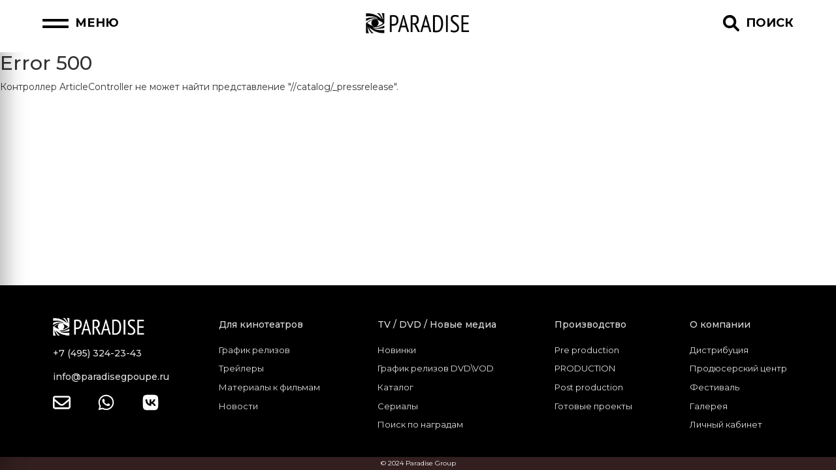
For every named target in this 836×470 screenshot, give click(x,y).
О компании (720, 324)
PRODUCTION (585, 368)
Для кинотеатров (261, 324)
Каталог (395, 387)
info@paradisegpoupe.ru (111, 377)
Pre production (587, 350)
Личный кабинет (726, 424)
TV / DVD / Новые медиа (437, 324)
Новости (238, 406)
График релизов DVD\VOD (436, 368)
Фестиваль (714, 387)
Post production (589, 387)
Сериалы (398, 406)
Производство (590, 324)
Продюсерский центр (738, 368)
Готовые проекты (593, 406)
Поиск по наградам (420, 424)
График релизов (254, 350)
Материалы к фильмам (269, 387)
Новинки (397, 350)
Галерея (709, 406)
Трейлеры (241, 368)
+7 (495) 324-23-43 (97, 353)
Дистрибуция (719, 350)
